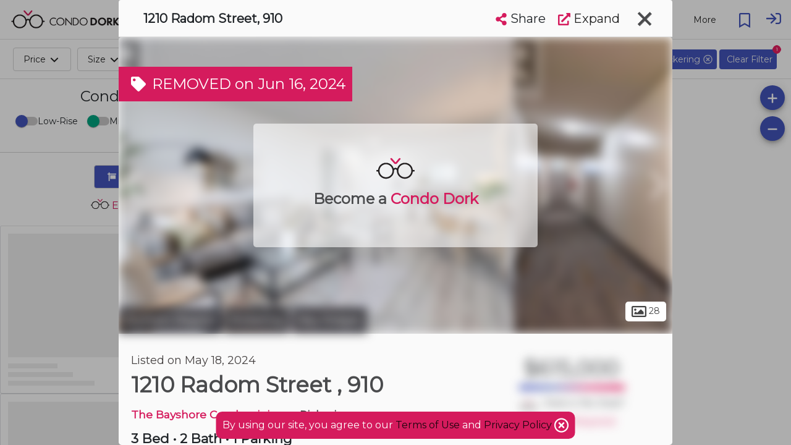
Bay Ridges (329, 320)
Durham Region (169, 320)
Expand (589, 18)
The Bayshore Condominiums (212, 414)
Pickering (256, 320)
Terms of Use (428, 425)
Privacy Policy (519, 425)
